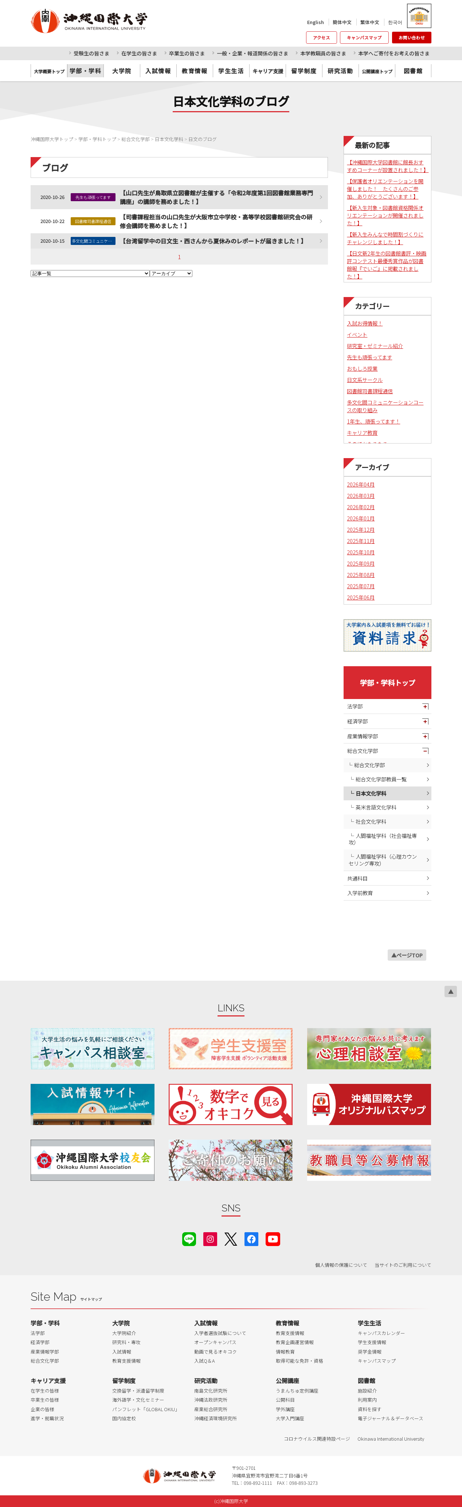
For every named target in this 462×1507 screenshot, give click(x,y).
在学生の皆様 (45, 1390)
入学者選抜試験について (220, 1333)
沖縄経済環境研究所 (215, 1418)
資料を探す (369, 1409)
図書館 (413, 70)
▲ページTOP (407, 955)
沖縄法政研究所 (210, 1399)
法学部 (355, 706)
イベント (357, 334)
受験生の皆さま (91, 53)
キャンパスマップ (364, 37)
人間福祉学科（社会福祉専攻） (383, 839)
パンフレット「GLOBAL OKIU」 (146, 1409)
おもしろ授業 (362, 368)
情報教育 (285, 1351)
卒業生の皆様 (45, 1399)
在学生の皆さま (139, 53)
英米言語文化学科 (376, 807)
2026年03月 (361, 495)
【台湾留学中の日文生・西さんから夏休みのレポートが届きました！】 (213, 241)
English (315, 22)
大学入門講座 (290, 1418)
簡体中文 (342, 22)
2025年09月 (361, 563)
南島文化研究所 (210, 1390)
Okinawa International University (390, 1438)
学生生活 (231, 70)
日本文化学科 (371, 793)
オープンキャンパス (215, 1342)
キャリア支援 (48, 1380)
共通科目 (357, 878)
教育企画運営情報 (295, 1342)
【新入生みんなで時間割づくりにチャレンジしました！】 (385, 238)
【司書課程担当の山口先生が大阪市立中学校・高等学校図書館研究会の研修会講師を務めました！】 (216, 221)
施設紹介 (367, 1390)
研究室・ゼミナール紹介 (375, 346)
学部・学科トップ (387, 683)
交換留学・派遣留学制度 (138, 1390)
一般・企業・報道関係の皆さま (252, 53)
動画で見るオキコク (215, 1351)
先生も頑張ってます (369, 357)
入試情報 (158, 70)
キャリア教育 (362, 432)
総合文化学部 (362, 750)
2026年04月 (361, 484)
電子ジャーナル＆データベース (390, 1418)
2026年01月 (361, 518)
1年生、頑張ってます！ (373, 421)
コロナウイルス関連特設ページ (317, 1438)
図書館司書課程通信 (370, 391)
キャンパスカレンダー (381, 1333)
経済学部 (357, 721)
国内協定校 (124, 1418)
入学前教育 (360, 893)
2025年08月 (361, 574)
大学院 (122, 70)
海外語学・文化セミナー (138, 1399)
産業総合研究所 (210, 1409)
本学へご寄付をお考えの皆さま (394, 53)
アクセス (321, 37)
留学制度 (304, 70)
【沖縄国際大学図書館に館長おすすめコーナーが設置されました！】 (387, 165)
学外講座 (285, 1409)
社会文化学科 (371, 821)
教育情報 (194, 70)
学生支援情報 (372, 1342)
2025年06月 (361, 597)
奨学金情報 (369, 1351)
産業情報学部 (362, 736)
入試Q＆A (204, 1360)
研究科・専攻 (126, 1342)
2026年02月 (361, 507)
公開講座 (287, 1380)
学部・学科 (86, 70)
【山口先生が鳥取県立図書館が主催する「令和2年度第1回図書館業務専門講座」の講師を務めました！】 (216, 197)
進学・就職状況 (47, 1418)
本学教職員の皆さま (323, 53)
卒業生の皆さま (187, 53)
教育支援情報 (126, 1360)
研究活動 (340, 70)
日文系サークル (365, 379)
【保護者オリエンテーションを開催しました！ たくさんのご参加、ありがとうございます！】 (385, 188)
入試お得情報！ (365, 323)
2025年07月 (361, 586)
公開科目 (285, 1399)
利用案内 (367, 1399)
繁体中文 (369, 22)
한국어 (395, 22)
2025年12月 (361, 529)
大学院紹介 (124, 1333)
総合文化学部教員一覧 (381, 779)
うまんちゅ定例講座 (297, 1390)
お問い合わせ (412, 37)
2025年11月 (361, 540)
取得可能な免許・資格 (299, 1360)
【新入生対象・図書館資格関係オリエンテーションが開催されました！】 (385, 215)
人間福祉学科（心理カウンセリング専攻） (383, 859)
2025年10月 (361, 552)
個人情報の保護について (341, 1264)
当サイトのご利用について (403, 1264)
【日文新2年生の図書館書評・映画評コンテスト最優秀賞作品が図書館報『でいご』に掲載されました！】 (386, 264)
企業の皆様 (42, 1409)
